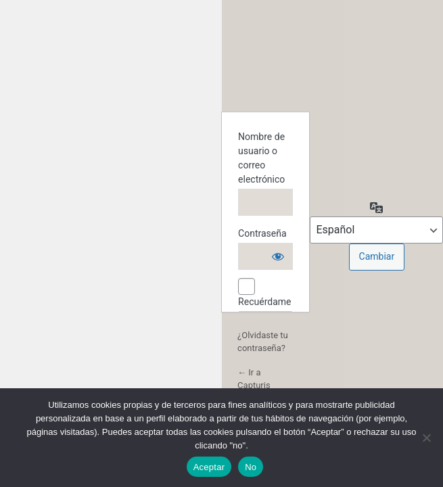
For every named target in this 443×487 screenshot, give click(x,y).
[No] (426, 437)
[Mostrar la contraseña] (278, 256)
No (250, 467)
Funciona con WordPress (265, 67)
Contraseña (262, 233)
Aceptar (209, 467)
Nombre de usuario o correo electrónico (261, 158)
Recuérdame (264, 301)
